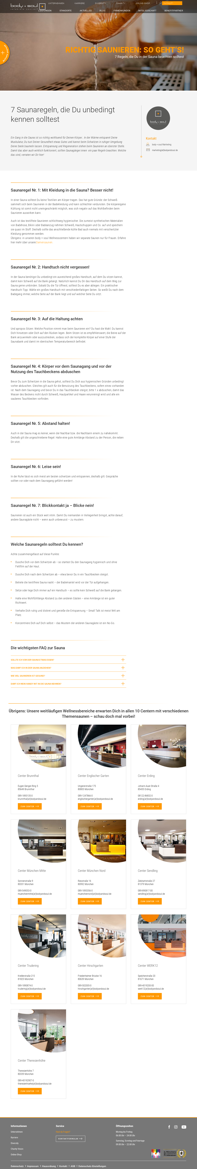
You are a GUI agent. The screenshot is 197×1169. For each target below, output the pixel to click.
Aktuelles (99, 10)
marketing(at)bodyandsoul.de (165, 150)
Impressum (33, 1166)
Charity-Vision (17, 1148)
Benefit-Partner (176, 10)
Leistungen (64, 10)
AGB (73, 1166)
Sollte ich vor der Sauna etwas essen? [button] (32, 659)
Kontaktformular (69, 1138)
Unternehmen (114, 5)
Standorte (82, 10)
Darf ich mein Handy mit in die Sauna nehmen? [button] (36, 683)
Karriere (130, 5)
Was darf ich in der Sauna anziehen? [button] (31, 667)
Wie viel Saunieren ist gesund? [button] (28, 675)
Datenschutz (17, 1166)
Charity (156, 5)
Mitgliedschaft (151, 10)
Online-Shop (171, 5)
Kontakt (63, 1166)
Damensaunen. (44, 242)
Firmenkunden (128, 10)
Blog (113, 10)
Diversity (143, 5)
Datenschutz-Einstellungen (92, 1166)
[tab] (68, 660)
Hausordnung (49, 1166)
